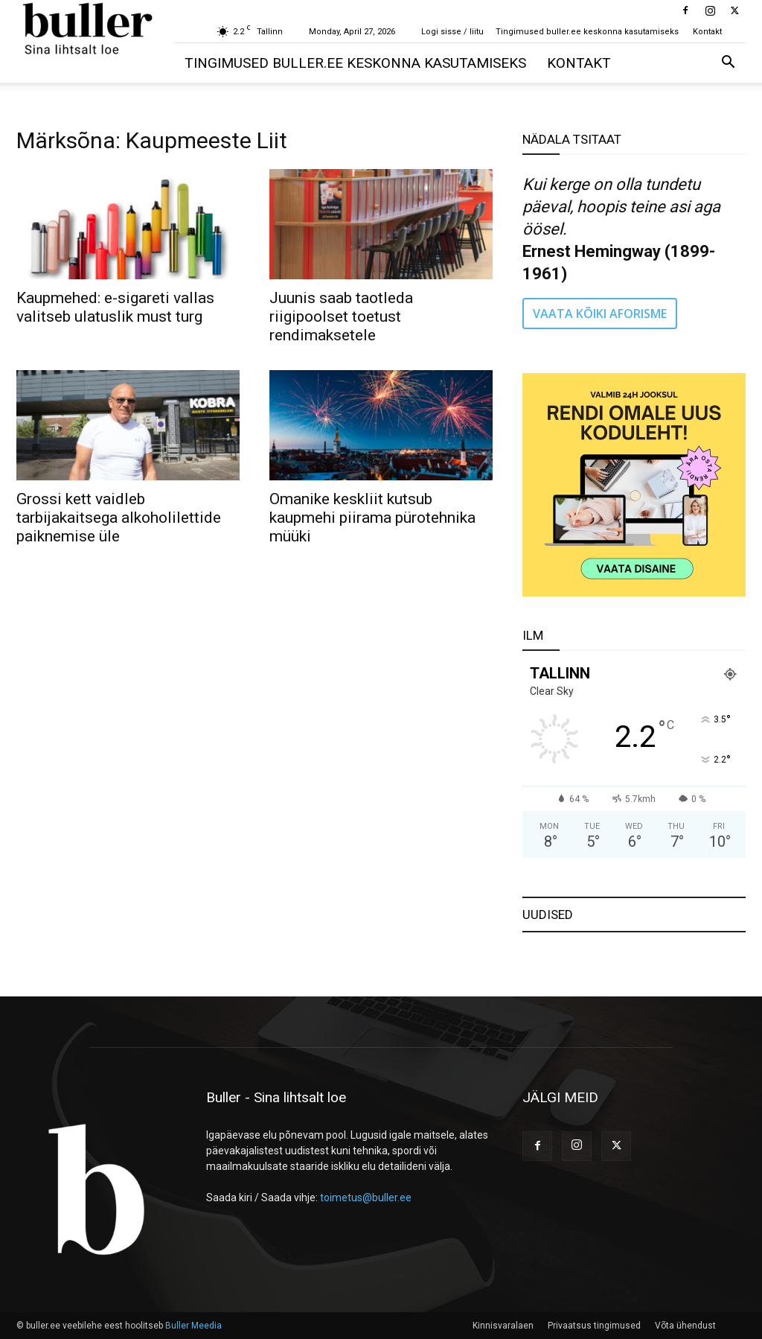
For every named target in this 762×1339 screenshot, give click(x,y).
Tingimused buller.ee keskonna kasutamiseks (587, 31)
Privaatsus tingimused (594, 1325)
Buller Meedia (193, 1325)
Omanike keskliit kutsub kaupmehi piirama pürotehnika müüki (372, 517)
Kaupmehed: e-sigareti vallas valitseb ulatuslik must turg (115, 307)
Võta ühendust (685, 1325)
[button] (728, 64)
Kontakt (707, 31)
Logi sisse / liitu (452, 31)
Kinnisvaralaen (503, 1325)
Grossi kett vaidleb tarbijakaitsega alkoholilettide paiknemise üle (118, 517)
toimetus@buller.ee (366, 1197)
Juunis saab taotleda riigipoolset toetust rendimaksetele (341, 316)
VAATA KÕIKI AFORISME (600, 313)
